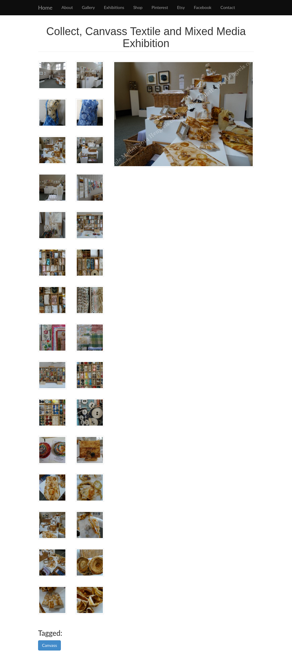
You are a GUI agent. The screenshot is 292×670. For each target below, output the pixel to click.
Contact (227, 7)
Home (45, 7)
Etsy (181, 7)
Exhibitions (114, 7)
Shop (137, 7)
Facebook (203, 7)
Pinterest (159, 7)
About (67, 7)
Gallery (88, 7)
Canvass (49, 645)
